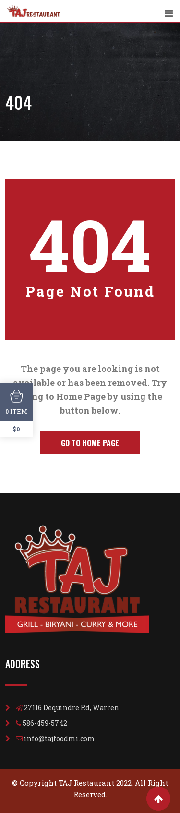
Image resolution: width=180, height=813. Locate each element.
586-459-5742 (45, 723)
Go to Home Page (90, 443)
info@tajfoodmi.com (59, 738)
